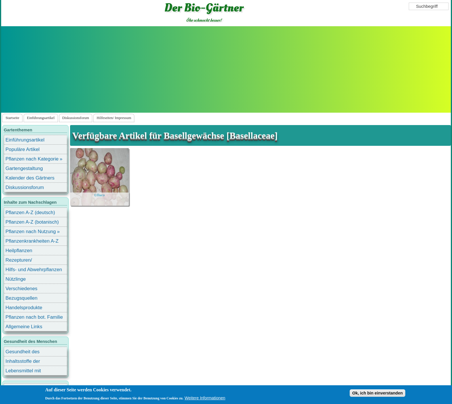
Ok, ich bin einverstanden (377, 393)
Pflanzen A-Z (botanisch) (32, 222)
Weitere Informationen (204, 398)
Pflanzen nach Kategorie (32, 159)
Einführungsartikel (40, 118)
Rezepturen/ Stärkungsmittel (22, 261)
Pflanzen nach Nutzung (30, 231)
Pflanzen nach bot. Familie (34, 317)
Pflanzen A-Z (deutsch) (30, 212)
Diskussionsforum (75, 118)
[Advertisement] (226, 69)
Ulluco (99, 195)
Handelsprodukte (23, 307)
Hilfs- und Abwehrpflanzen (33, 269)
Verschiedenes (21, 288)
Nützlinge (15, 279)
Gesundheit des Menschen (22, 352)
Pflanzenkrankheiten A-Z (32, 241)
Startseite (12, 118)
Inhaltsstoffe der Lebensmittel (22, 362)
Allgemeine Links (23, 326)
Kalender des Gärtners (29, 178)
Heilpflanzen (18, 250)
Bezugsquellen (21, 298)
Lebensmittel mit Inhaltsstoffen (23, 371)
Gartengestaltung (24, 168)
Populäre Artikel (22, 149)
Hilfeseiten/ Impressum (114, 118)
